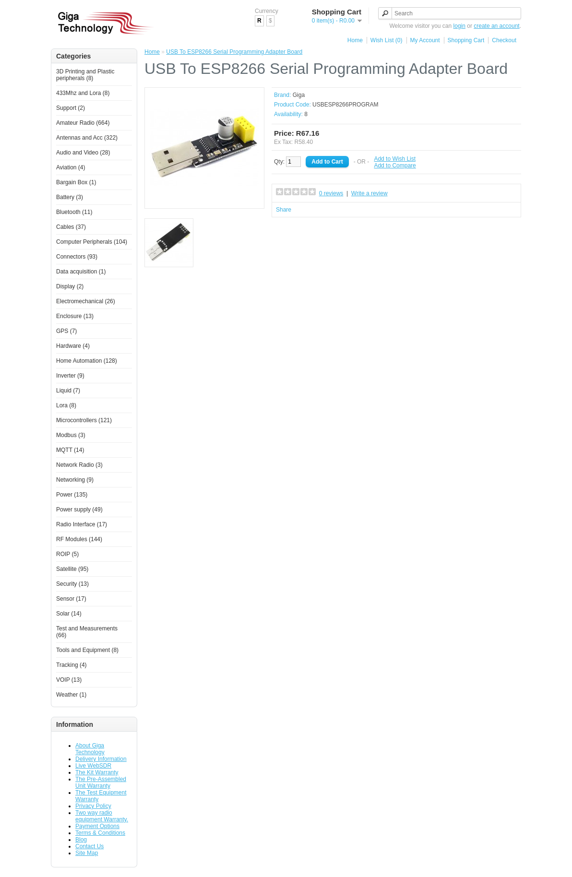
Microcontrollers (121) (84, 420)
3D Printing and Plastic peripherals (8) (85, 75)
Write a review (369, 193)
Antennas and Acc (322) (87, 137)
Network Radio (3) (79, 465)
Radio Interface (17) (81, 524)
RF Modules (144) (79, 539)
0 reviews (331, 193)
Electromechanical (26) (85, 301)
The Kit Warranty (97, 772)
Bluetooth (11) (74, 212)
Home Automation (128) (86, 360)
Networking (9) (75, 479)
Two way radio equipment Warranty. (101, 816)
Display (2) (69, 286)
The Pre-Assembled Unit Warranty (100, 782)
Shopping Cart (466, 40)
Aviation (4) (70, 167)
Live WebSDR (93, 765)
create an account (496, 26)
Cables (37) (71, 227)
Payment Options (97, 826)
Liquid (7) (68, 390)
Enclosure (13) (75, 316)
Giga (299, 95)
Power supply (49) (79, 509)
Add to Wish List (395, 158)
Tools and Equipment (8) (87, 650)
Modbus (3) (70, 435)
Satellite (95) (72, 569)
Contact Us (89, 846)
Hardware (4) (73, 346)
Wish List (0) (386, 40)
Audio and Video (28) (83, 152)
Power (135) (71, 494)
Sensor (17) (71, 598)
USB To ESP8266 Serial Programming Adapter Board (234, 51)
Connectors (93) (76, 256)
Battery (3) (69, 197)
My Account (425, 40)
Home (355, 40)
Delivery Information (101, 759)
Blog (81, 839)
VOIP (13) (69, 679)
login (459, 26)
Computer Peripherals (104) (91, 241)
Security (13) (72, 584)
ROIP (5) (67, 554)
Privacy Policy (93, 806)
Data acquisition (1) (81, 271)
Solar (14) (69, 613)
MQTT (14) (70, 450)
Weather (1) (71, 694)
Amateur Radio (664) (82, 122)
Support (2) (70, 108)
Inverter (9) (70, 375)
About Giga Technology (90, 749)
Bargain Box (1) (76, 182)
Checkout (504, 40)
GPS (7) (66, 331)
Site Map (86, 853)
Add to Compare (395, 165)
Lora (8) (66, 405)
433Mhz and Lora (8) (82, 93)
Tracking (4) (71, 665)
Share (283, 209)
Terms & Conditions (100, 833)
